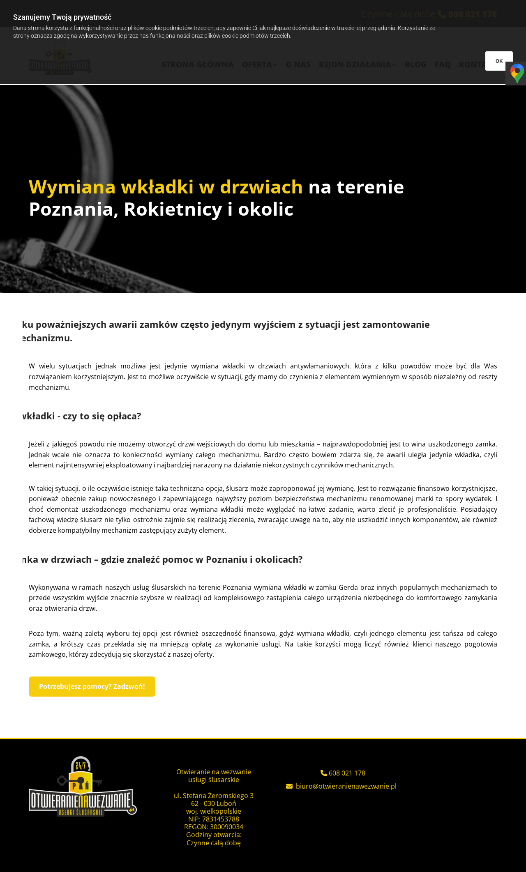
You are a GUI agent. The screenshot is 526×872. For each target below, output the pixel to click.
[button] (92, 686)
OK (499, 61)
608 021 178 (347, 773)
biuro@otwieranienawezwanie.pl (346, 786)
